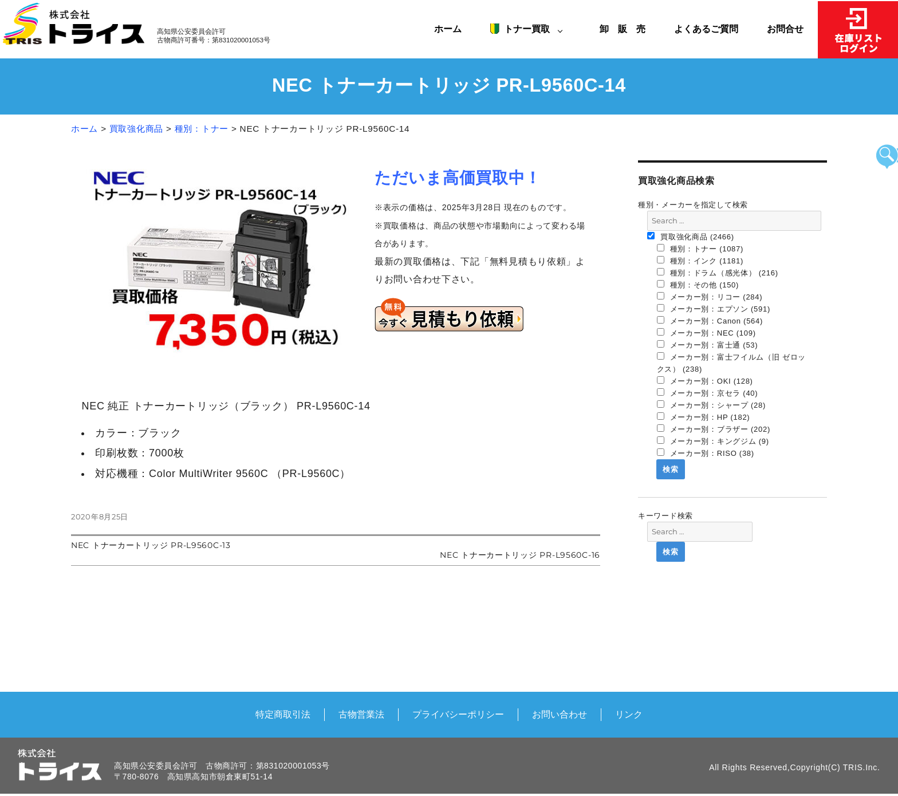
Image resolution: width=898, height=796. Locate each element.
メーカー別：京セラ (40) (707, 392)
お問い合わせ (559, 714)
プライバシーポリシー (458, 714)
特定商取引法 (282, 714)
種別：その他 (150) (698, 284)
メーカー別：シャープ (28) (711, 404)
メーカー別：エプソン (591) (714, 308)
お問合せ (785, 28)
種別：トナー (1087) (700, 248)
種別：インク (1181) (700, 260)
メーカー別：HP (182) (703, 416)
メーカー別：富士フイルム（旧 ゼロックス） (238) (731, 362)
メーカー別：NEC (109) (706, 332)
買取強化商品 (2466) (690, 236)
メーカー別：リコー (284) (710, 296)
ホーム (448, 28)
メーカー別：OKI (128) (705, 380)
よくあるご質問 (706, 28)
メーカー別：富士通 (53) (707, 344)
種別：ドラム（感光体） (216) (717, 272)
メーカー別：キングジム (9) (713, 441)
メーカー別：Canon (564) (710, 320)
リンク (629, 714)
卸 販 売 (627, 28)
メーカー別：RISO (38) (705, 453)
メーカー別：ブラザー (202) (714, 429)
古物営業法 (361, 714)
